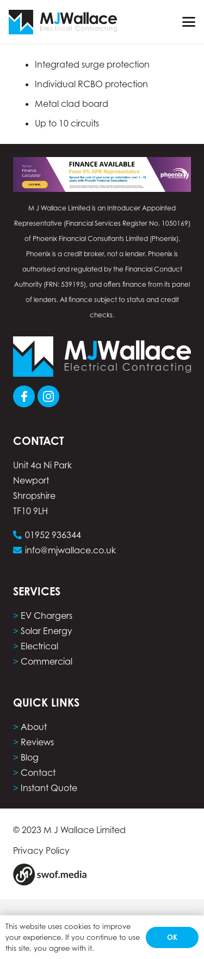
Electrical (39, 646)
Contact (38, 772)
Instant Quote (49, 787)
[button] (188, 21)
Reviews (37, 742)
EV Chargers (46, 615)
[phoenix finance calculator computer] (102, 174)
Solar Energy (46, 630)
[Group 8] (49, 874)
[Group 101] (24, 396)
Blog (30, 757)
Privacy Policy (41, 850)
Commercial (46, 661)
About (34, 726)
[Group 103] (48, 396)
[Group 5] (63, 22)
